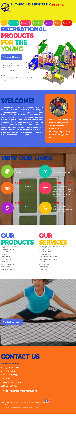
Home (4, 38)
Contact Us (67, 38)
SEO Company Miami (31, 422)
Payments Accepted (62, 200)
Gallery (57, 38)
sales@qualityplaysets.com (19, 411)
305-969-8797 (13, 384)
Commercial (25, 38)
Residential (13, 38)
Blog (52, 427)
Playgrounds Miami (7, 427)
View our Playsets (17, 73)
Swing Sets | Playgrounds (10, 425)
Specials (48, 38)
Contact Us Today (18, 341)
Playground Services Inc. (37, 15)
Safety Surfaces (22, 200)
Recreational (37, 38)
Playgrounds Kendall (22, 427)
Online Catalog (22, 184)
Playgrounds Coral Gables (40, 427)
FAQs (55, 184)
